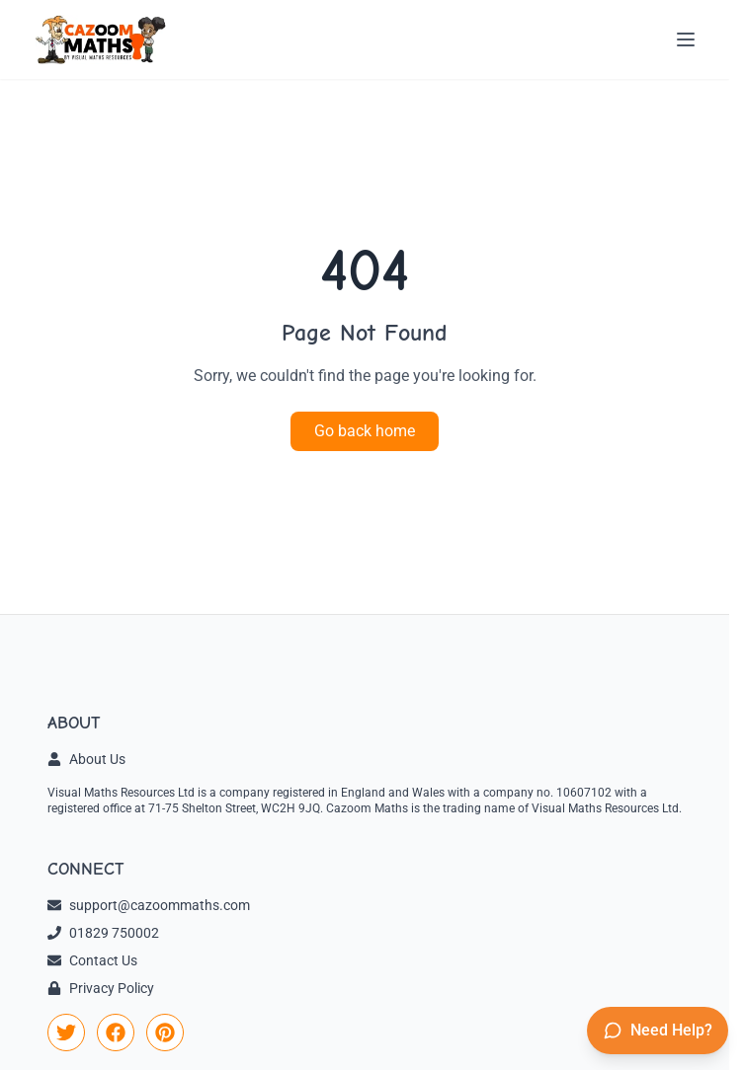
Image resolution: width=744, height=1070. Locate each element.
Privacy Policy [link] (100, 988)
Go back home (364, 430)
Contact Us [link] (92, 960)
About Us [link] (86, 759)
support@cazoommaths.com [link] (148, 905)
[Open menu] (685, 39)
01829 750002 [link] (103, 933)
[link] (66, 1032)
